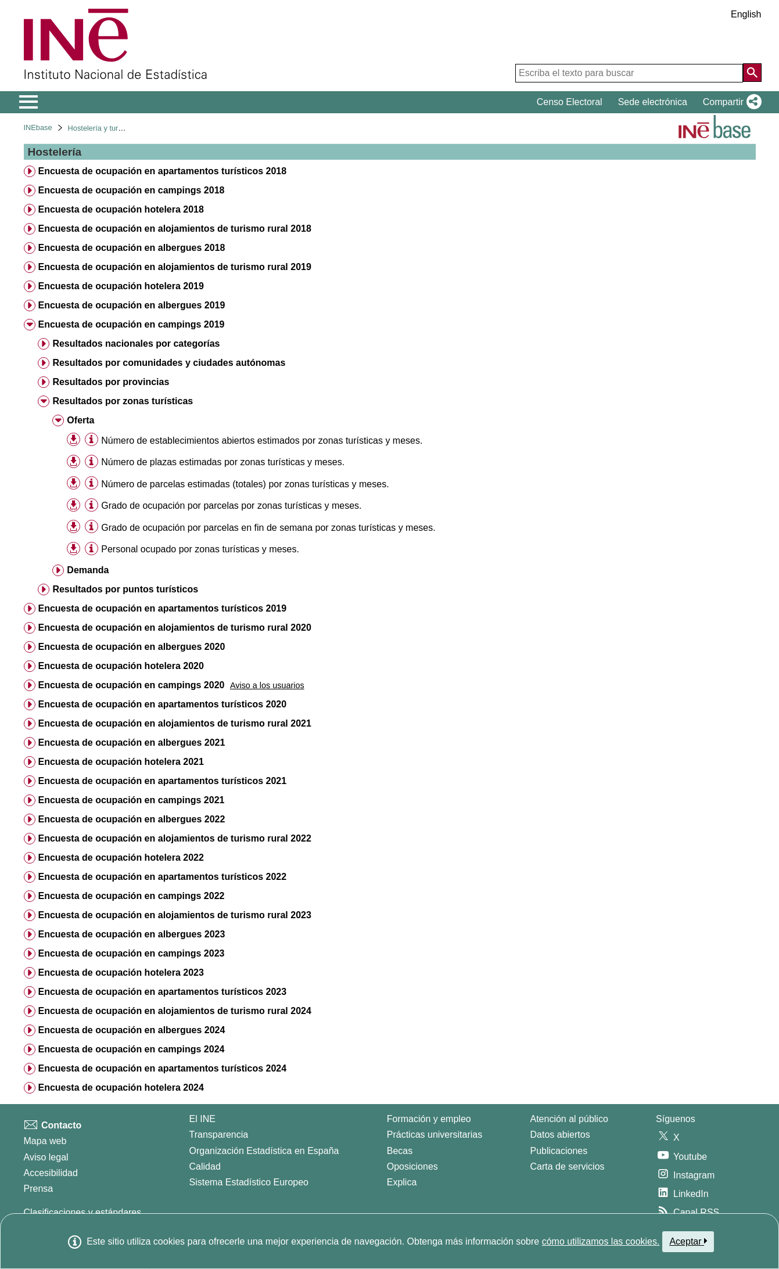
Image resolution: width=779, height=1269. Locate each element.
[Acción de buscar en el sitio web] (752, 72)
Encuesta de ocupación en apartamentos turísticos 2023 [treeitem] (162, 992)
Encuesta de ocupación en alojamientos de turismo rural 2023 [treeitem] (174, 915)
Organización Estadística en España (264, 1151)
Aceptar (688, 1241)
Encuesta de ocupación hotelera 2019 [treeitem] (120, 286)
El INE (202, 1119)
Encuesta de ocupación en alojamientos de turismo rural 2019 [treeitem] (174, 267)
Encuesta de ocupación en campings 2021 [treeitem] (131, 800)
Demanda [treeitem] (88, 570)
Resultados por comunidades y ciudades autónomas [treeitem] (168, 363)
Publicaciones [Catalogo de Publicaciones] (559, 1151)
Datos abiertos (560, 1134)
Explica (402, 1182)
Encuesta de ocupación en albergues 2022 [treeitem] (131, 819)
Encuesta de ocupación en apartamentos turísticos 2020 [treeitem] (162, 704)
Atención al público (569, 1119)
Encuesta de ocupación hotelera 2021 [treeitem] (120, 762)
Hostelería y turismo (101, 128)
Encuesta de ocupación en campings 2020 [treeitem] (131, 685)
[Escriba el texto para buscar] (629, 73)
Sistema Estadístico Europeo (248, 1182)
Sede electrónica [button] (652, 102)
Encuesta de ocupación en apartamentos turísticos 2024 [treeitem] (162, 1068)
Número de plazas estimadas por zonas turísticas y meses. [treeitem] (222, 462)
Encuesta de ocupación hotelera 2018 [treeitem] (120, 209)
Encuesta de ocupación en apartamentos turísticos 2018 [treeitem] (162, 171)
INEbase (38, 127)
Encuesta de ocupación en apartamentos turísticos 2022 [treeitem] (162, 877)
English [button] (746, 14)
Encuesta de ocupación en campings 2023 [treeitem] (131, 953)
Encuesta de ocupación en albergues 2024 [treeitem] (131, 1030)
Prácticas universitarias (435, 1134)
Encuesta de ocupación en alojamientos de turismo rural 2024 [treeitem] (174, 1011)
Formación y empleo (429, 1119)
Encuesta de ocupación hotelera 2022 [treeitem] (120, 857)
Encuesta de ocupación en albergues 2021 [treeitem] (131, 742)
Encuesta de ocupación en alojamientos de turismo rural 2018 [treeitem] (174, 228)
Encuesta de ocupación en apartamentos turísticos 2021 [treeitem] (162, 781)
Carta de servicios (567, 1166)
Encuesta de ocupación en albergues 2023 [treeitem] (131, 934)
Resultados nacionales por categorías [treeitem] (136, 343)
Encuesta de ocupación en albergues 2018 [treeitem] (131, 248)
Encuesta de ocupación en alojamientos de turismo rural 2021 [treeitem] (174, 723)
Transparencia (219, 1134)
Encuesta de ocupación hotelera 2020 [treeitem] (120, 666)
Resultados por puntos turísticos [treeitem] (125, 589)
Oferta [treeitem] (80, 420)
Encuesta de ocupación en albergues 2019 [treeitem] (131, 305)
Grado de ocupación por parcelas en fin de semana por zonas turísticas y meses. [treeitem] (268, 528)
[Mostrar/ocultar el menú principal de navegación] (29, 102)
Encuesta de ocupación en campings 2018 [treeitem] (131, 190)
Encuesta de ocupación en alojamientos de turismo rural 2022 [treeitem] (174, 838)
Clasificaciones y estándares (83, 1212)
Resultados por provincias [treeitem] (110, 382)
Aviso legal (46, 1157)
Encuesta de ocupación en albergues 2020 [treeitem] (131, 647)
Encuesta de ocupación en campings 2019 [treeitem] (131, 324)
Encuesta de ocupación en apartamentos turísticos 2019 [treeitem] (162, 608)
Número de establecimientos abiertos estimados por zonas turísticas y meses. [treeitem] (261, 440)
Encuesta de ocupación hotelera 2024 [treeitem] (120, 1087)
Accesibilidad (51, 1173)
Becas (399, 1151)
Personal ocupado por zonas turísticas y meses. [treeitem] (200, 549)
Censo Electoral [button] (569, 102)
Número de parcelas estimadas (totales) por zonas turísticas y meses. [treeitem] (245, 484)
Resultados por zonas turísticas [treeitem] (122, 401)
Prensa (38, 1188)
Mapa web (45, 1141)
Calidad (205, 1166)
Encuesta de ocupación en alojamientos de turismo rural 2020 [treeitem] (174, 627)
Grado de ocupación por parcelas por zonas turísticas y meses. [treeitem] (231, 506)
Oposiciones (412, 1166)
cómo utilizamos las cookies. (601, 1241)
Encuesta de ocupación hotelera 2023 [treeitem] (120, 972)
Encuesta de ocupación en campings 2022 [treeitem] (131, 896)
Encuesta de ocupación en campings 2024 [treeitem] (131, 1049)
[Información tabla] (91, 440)
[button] (730, 102)
